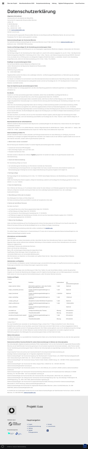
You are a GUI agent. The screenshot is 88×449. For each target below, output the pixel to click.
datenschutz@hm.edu (67, 42)
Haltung (54, 3)
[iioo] (3, 3)
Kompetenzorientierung (43, 3)
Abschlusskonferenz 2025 (26, 3)
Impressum (15, 446)
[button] (47, 431)
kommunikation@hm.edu (18, 30)
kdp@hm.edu (49, 228)
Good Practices (79, 3)
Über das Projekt (12, 3)
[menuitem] (12, 3)
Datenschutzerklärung (22, 446)
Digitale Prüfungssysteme (65, 3)
